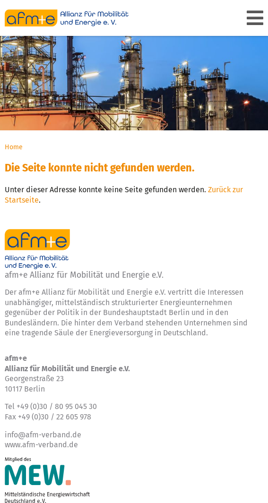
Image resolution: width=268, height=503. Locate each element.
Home (14, 147)
